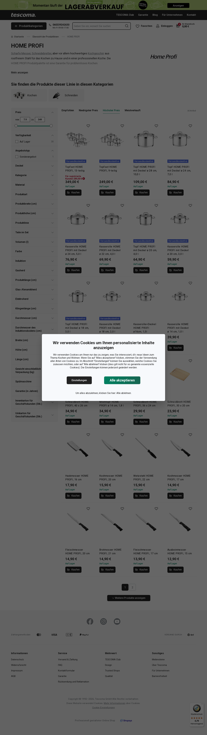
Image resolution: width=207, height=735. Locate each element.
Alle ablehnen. (123, 393)
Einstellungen (79, 380)
